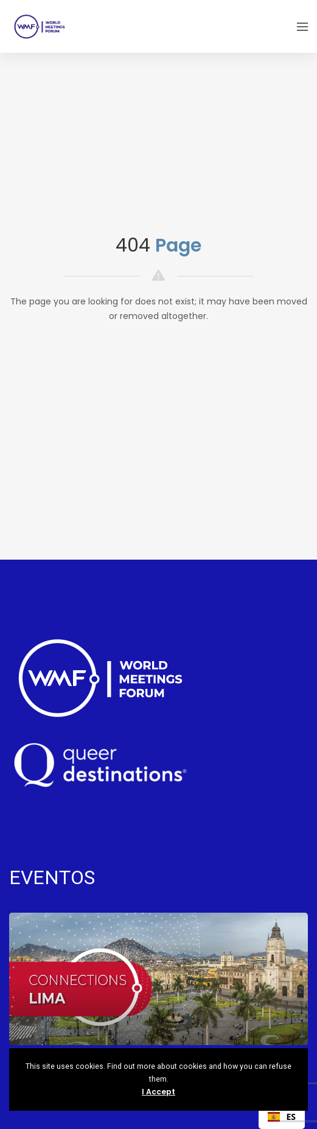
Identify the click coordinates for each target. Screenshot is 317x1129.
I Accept (158, 1091)
